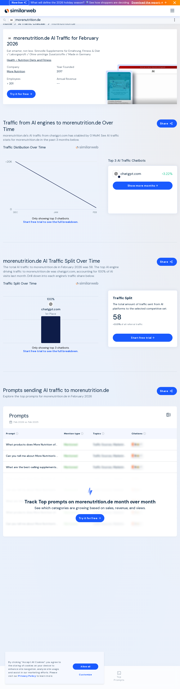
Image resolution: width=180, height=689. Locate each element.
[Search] (90, 24)
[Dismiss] (174, 4)
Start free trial (142, 337)
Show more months (143, 185)
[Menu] (172, 14)
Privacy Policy (27, 675)
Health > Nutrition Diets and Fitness (29, 60)
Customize (85, 674)
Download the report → (149, 4)
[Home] (20, 14)
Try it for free (21, 94)
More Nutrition (16, 71)
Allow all (86, 666)
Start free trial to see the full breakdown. (50, 222)
